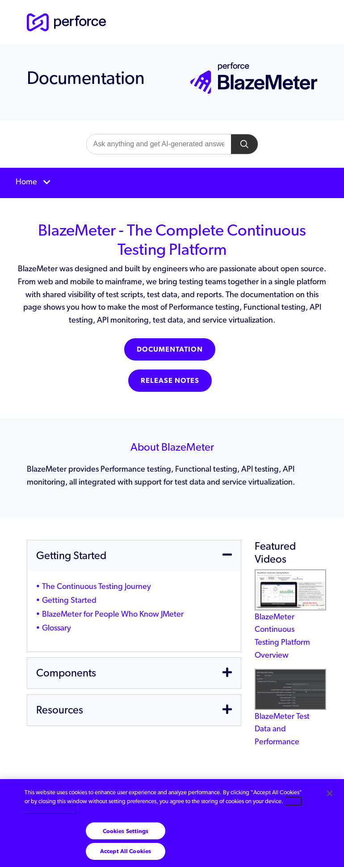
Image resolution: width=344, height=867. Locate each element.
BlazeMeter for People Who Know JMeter (113, 613)
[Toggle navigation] (172, 183)
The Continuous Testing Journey (96, 586)
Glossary (56, 627)
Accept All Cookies (125, 851)
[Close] (330, 793)
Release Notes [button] (170, 380)
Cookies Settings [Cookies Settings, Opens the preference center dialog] (126, 831)
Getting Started (69, 600)
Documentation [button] (170, 349)
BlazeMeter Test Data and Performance (290, 715)
